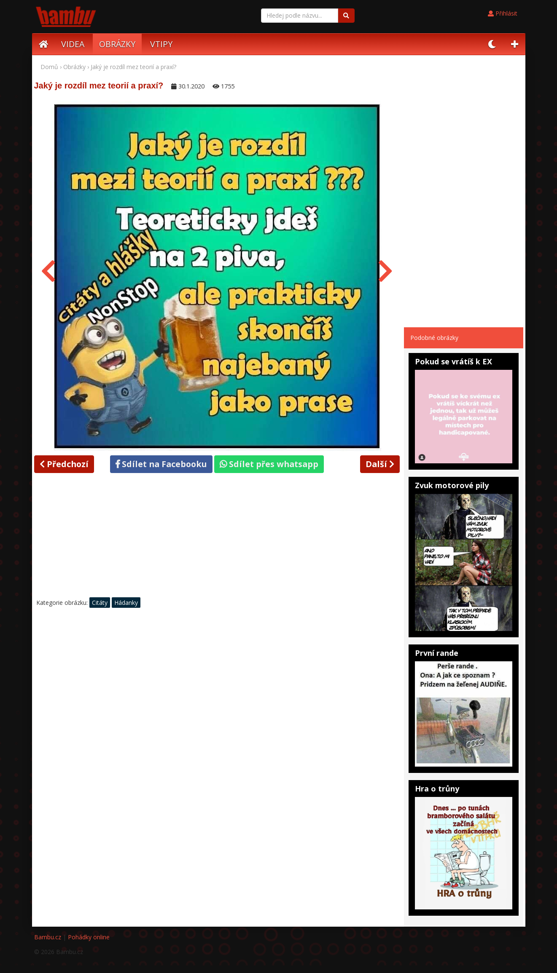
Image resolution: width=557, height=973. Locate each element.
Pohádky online (89, 937)
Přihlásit (502, 13)
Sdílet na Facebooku (161, 464)
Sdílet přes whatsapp (269, 464)
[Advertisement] (217, 537)
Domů (49, 67)
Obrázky (74, 67)
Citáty (100, 603)
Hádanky (126, 603)
